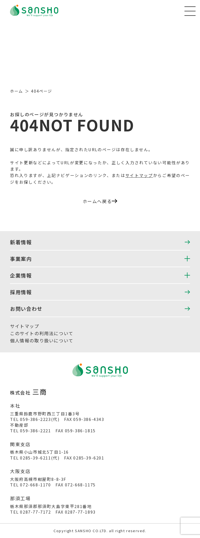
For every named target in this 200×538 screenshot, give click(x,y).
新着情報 (21, 242)
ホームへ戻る (100, 201)
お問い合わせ (26, 308)
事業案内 (21, 258)
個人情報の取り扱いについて (42, 340)
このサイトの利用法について (42, 333)
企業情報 (21, 275)
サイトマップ (139, 175)
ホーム (16, 91)
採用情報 (21, 291)
